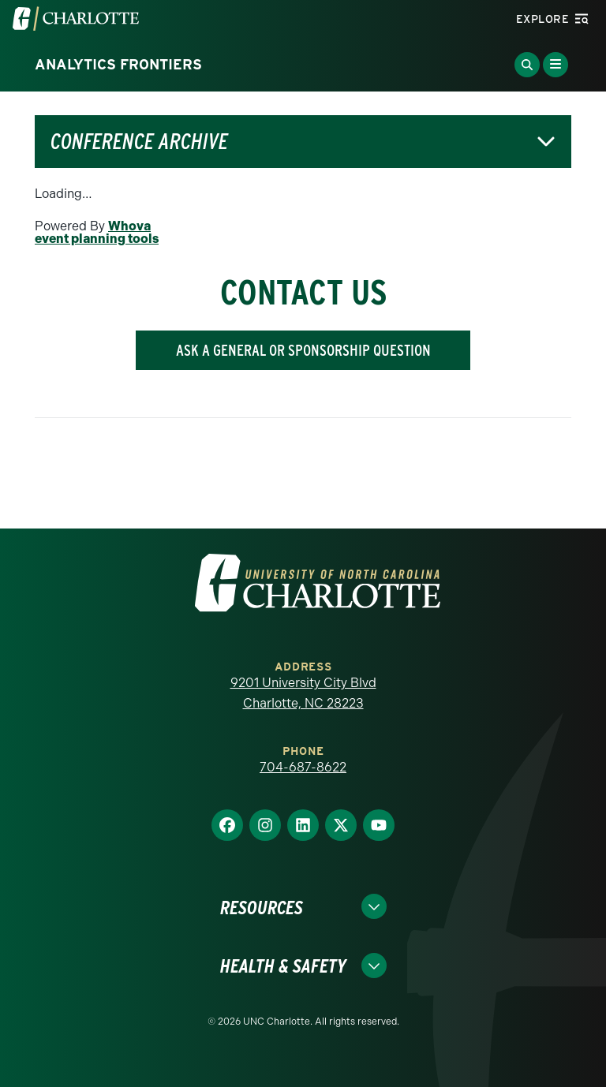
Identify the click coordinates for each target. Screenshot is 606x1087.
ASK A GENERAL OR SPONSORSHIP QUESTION (303, 350)
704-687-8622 (303, 767)
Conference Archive (139, 141)
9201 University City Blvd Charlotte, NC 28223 (303, 693)
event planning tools (97, 238)
